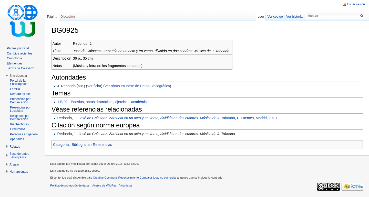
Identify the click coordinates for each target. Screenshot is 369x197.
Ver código (275, 16)
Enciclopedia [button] (18, 76)
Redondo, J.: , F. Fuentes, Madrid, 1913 (166, 118)
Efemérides (15, 63)
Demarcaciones (20, 94)
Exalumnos (17, 129)
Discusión (67, 16)
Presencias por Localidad (20, 109)
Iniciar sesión (356, 4)
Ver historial (294, 16)
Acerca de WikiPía (104, 185)
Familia (15, 89)
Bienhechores (19, 124)
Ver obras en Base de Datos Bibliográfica (137, 86)
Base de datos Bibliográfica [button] (19, 155)
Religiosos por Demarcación (19, 117)
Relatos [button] (14, 146)
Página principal (18, 48)
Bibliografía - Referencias (92, 145)
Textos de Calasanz (20, 68)
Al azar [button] (14, 164)
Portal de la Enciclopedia (18, 82)
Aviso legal (125, 185)
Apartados (17, 139)
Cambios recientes (19, 53)
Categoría (61, 145)
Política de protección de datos (69, 185)
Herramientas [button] (18, 171)
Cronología (14, 58)
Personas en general (24, 134)
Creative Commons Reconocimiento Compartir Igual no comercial (134, 177)
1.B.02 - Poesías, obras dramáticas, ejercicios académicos (103, 102)
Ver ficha (94, 86)
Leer (261, 16)
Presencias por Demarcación (20, 100)
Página (52, 16)
